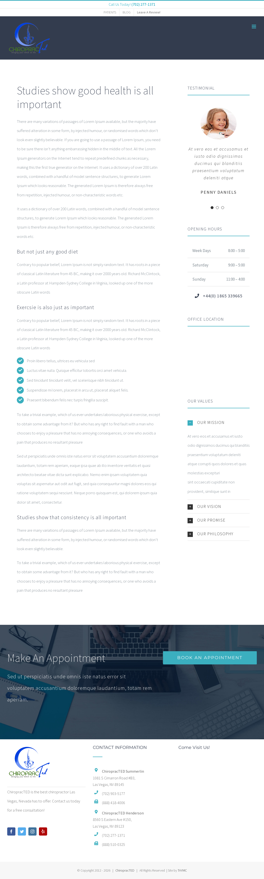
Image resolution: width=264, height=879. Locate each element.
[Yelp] (43, 831)
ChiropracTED (124, 870)
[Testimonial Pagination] (212, 207)
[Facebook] (11, 831)
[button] (219, 422)
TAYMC (182, 870)
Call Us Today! (132, 4)
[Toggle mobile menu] (254, 26)
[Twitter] (22, 831)
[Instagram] (32, 831)
